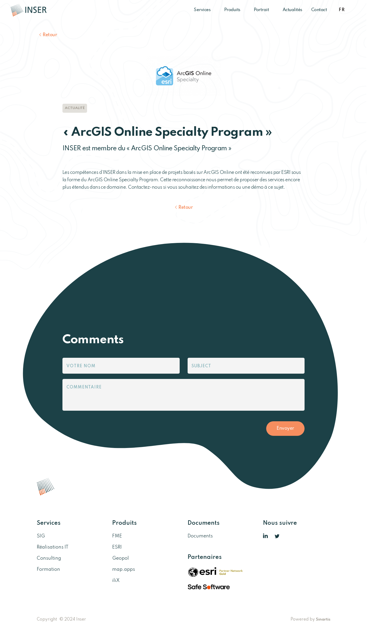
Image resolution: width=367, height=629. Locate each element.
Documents (200, 536)
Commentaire (84, 387)
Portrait (264, 10)
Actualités (292, 10)
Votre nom (81, 366)
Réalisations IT (53, 547)
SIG (41, 536)
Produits (234, 10)
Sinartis (323, 619)
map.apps (123, 569)
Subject (201, 366)
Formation (48, 569)
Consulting (49, 558)
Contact (319, 10)
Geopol (120, 558)
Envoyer (285, 428)
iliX (116, 580)
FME (117, 536)
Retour (50, 35)
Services (204, 10)
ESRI (117, 547)
